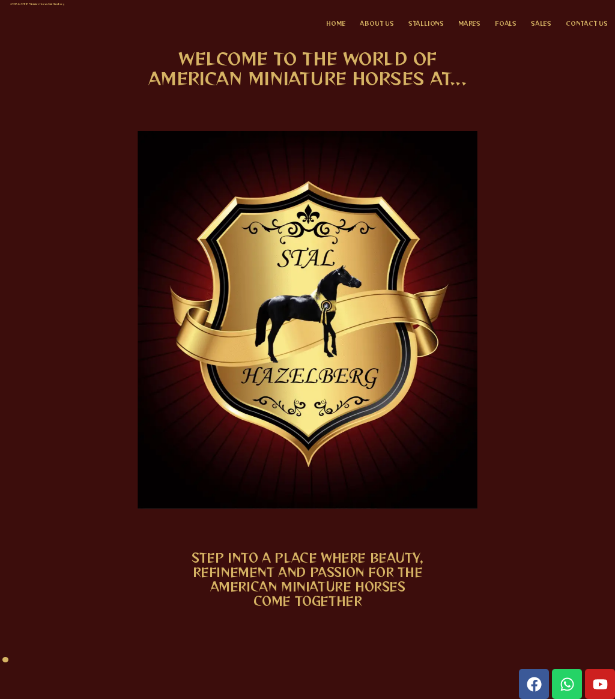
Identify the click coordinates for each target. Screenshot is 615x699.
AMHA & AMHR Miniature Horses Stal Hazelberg (37, 3)
